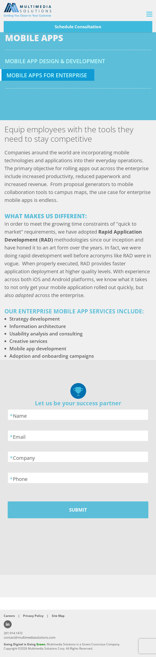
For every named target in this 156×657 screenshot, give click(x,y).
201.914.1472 (13, 633)
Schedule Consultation (78, 26)
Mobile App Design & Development (55, 61)
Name (20, 415)
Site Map (58, 616)
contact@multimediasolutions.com (29, 637)
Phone (20, 479)
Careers (9, 616)
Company (24, 458)
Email (19, 437)
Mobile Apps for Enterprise (46, 75)
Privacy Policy (33, 616)
